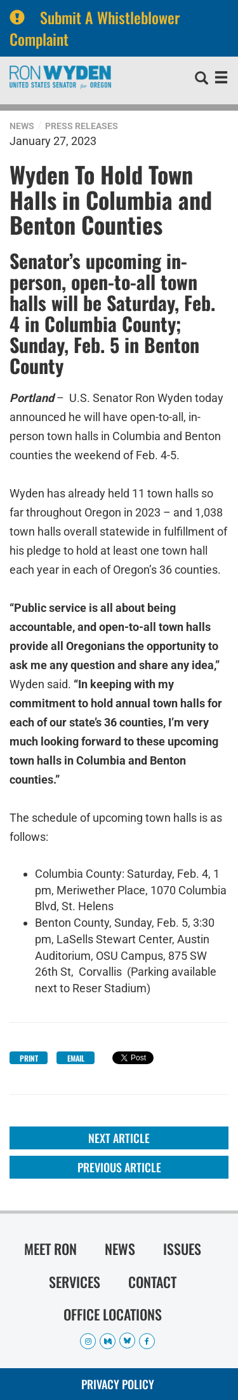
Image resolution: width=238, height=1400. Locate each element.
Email (75, 1058)
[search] (201, 79)
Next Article (119, 1138)
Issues (182, 1248)
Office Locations (112, 1314)
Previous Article (119, 1167)
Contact (152, 1282)
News (22, 126)
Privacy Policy (117, 1384)
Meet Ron (50, 1248)
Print (29, 1058)
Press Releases (81, 126)
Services (74, 1282)
